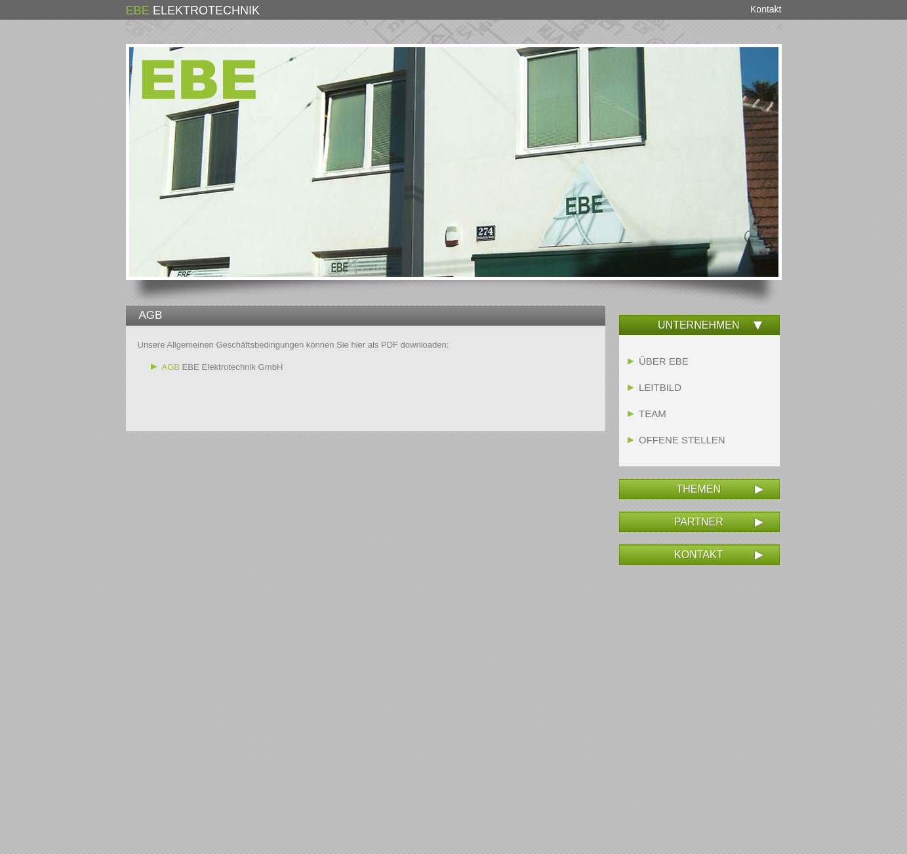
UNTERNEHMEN (698, 325)
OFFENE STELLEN (682, 439)
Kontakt (765, 9)
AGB (171, 367)
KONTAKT (698, 554)
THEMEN (698, 489)
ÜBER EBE (664, 361)
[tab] (699, 325)
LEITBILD (660, 387)
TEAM (652, 413)
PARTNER (698, 521)
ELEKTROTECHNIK (193, 10)
